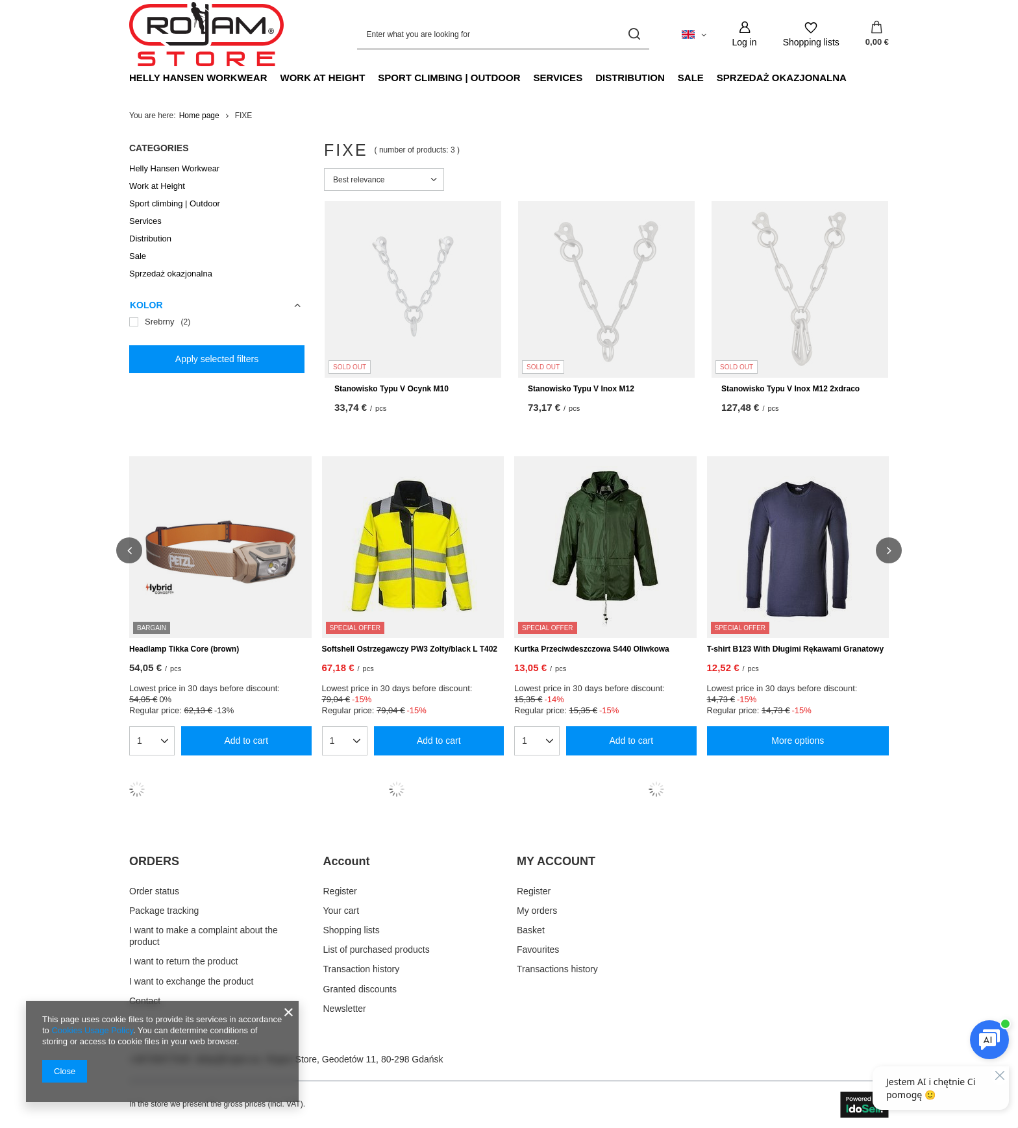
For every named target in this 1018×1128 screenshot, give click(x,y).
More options (797, 740)
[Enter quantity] (146, 740)
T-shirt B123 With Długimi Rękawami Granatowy (795, 649)
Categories (159, 148)
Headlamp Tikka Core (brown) (184, 649)
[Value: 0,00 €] (877, 34)
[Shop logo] (206, 34)
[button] (129, 550)
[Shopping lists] (811, 34)
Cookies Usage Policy (91, 1030)
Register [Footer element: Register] (340, 891)
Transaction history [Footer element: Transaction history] (361, 969)
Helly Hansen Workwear (198, 77)
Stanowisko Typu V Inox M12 (581, 388)
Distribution (630, 77)
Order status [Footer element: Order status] (154, 891)
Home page (199, 115)
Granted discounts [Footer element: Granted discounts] (360, 989)
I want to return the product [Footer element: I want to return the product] (183, 961)
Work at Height (323, 77)
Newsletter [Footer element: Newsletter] (344, 1008)
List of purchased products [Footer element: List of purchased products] (376, 949)
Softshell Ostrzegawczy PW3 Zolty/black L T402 (410, 649)
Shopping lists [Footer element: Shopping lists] (351, 930)
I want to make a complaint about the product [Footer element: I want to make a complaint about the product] (203, 936)
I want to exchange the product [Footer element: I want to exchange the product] (191, 981)
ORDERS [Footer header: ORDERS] (154, 861)
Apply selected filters (216, 359)
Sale (691, 77)
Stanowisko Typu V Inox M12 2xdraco (790, 388)
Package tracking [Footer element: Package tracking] (164, 910)
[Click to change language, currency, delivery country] (694, 34)
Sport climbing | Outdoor (449, 77)
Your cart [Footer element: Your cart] (341, 910)
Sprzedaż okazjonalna (782, 77)
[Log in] (744, 34)
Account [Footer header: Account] (346, 861)
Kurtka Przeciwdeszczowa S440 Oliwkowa (591, 649)
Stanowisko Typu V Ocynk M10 (391, 388)
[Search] (634, 34)
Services (558, 77)
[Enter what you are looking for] (503, 34)
